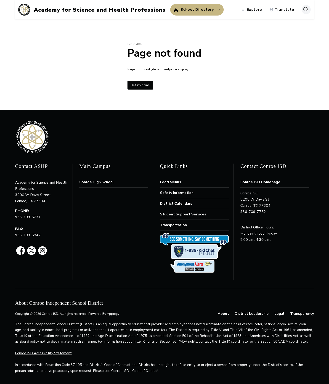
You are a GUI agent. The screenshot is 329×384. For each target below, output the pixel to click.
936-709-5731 (28, 217)
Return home (140, 85)
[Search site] (305, 9)
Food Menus (170, 182)
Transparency (302, 313)
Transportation (173, 225)
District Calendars (176, 203)
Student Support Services (183, 214)
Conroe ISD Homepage (260, 182)
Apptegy (113, 314)
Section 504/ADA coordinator (283, 341)
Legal (279, 313)
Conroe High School (96, 182)
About (223, 313)
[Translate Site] (281, 10)
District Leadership (252, 313)
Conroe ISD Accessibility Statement (43, 353)
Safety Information (177, 192)
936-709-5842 (28, 235)
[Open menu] (251, 10)
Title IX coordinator (233, 341)
